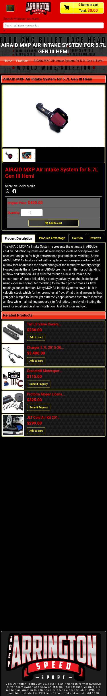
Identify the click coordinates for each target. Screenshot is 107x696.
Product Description (18, 238)
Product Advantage (52, 238)
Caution (77, 238)
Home (8, 61)
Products (22, 61)
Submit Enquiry (38, 384)
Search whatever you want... (22, 18)
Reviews (95, 238)
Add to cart (53, 223)
